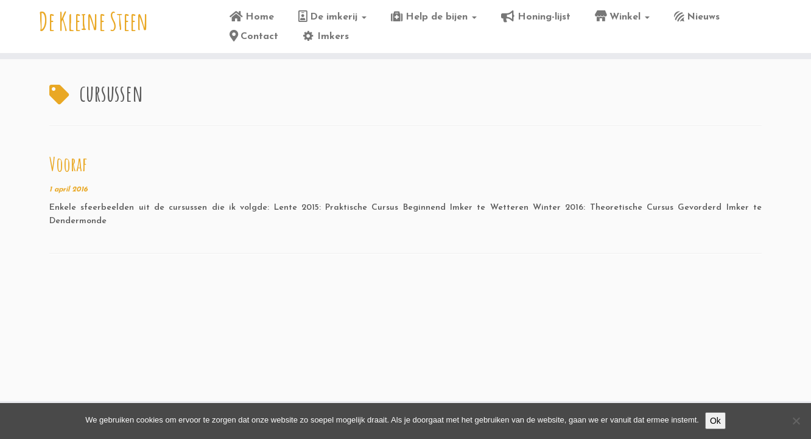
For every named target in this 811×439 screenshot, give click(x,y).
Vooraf (68, 163)
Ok (715, 421)
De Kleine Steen (94, 21)
